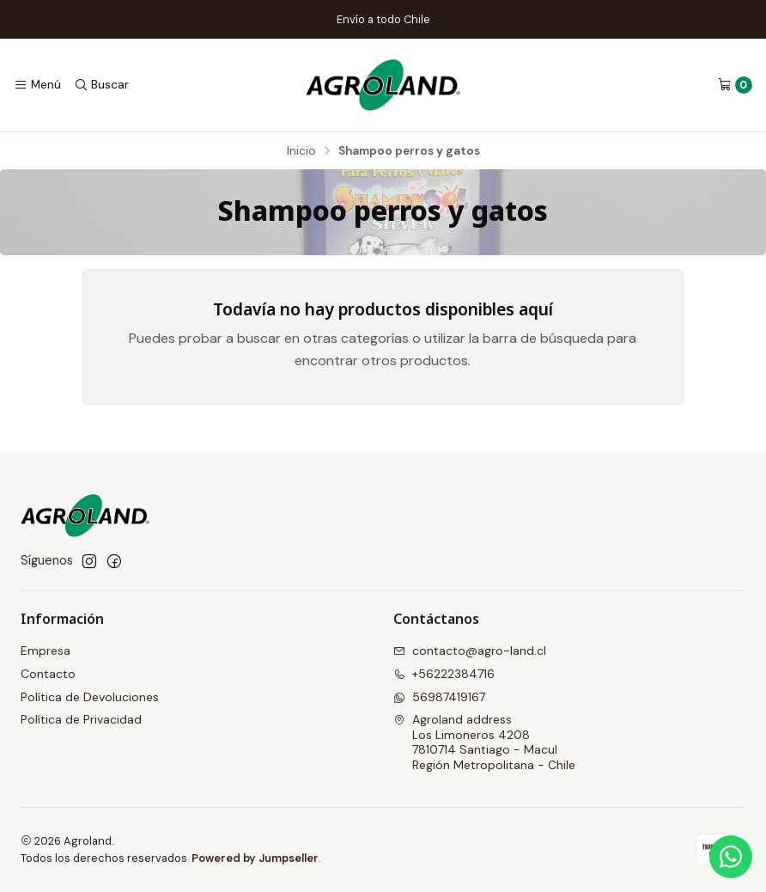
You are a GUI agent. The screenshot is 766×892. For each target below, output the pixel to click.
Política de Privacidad (81, 719)
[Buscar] (100, 85)
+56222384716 (444, 673)
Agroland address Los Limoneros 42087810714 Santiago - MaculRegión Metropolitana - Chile (484, 742)
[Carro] (735, 85)
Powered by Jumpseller (255, 858)
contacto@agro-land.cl (469, 650)
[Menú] (37, 85)
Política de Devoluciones (90, 697)
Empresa (45, 650)
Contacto (48, 673)
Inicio (301, 151)
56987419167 (439, 697)
